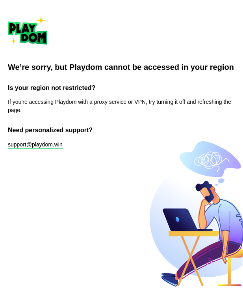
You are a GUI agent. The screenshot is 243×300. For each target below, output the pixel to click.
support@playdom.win (35, 144)
